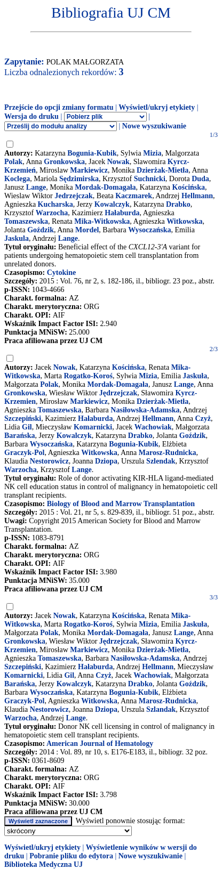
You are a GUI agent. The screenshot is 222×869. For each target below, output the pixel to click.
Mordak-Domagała (105, 187)
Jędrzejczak (118, 393)
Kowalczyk (112, 204)
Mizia (152, 153)
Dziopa (106, 461)
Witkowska (184, 221)
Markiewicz (89, 170)
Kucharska (55, 204)
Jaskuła (195, 376)
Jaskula (16, 238)
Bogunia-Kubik (92, 153)
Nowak (118, 162)
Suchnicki (149, 179)
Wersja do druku (31, 116)
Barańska (19, 436)
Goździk (40, 230)
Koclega (17, 179)
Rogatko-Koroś (88, 376)
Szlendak (160, 461)
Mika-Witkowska (102, 221)
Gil (27, 427)
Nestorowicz (49, 461)
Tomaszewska (26, 221)
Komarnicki (93, 427)
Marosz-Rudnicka (167, 453)
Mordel (87, 230)
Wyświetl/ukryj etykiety (156, 107)
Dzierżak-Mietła (162, 170)
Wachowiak (153, 427)
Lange (36, 187)
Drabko (178, 204)
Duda (200, 179)
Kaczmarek (133, 196)
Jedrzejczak (73, 196)
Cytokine (61, 273)
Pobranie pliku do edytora (71, 856)
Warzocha (52, 213)
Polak (13, 162)
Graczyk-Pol (24, 453)
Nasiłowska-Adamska (144, 410)
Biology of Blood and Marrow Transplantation (121, 504)
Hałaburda (122, 213)
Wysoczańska (149, 230)
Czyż (203, 419)
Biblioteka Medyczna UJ (43, 864)
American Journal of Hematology (99, 744)
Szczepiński (22, 419)
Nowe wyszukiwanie (154, 126)
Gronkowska (64, 162)
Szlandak (161, 709)
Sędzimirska (79, 179)
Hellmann (197, 196)
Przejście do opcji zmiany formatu (59, 107)
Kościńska (188, 187)
